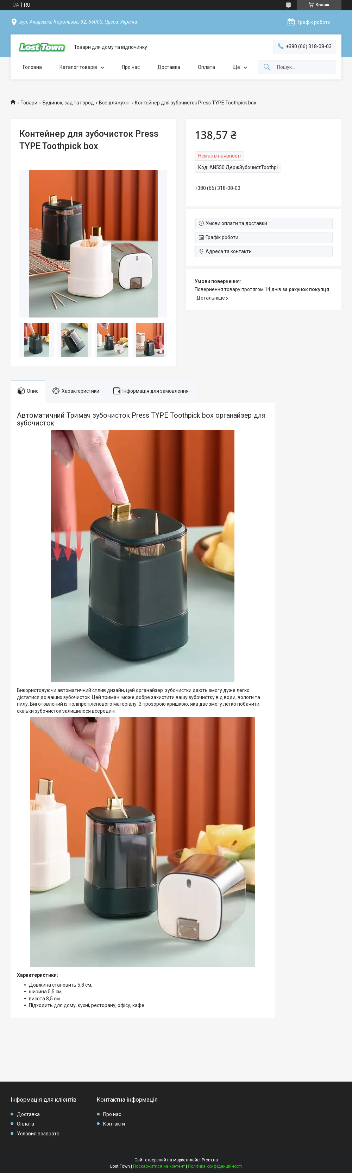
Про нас (131, 67)
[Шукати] (267, 67)
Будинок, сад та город (68, 102)
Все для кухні (114, 102)
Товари (28, 102)
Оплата (206, 67)
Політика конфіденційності (215, 1166)
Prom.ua (210, 1160)
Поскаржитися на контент (159, 1166)
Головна (32, 67)
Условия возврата (38, 1133)
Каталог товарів (78, 67)
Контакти (114, 1124)
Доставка (168, 67)
